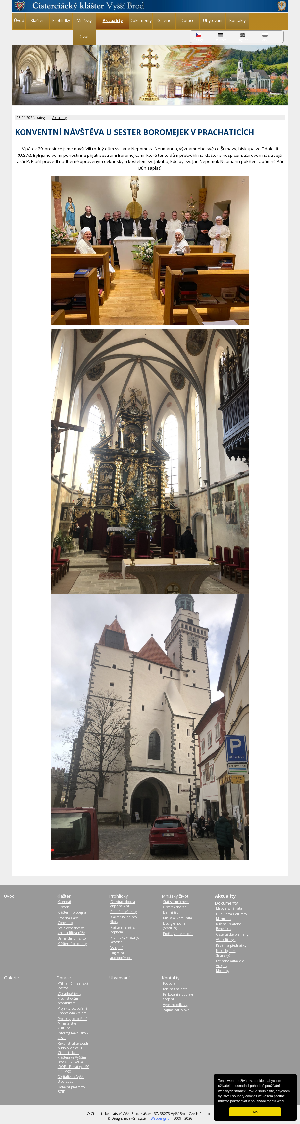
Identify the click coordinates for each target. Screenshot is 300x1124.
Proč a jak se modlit (178, 933)
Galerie (164, 20)
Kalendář (64, 901)
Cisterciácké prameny (232, 934)
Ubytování (212, 20)
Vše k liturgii (226, 939)
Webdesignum (162, 1118)
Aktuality (59, 117)
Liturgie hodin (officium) (174, 925)
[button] (288, 1101)
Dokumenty (141, 20)
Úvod (19, 20)
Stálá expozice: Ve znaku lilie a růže (71, 930)
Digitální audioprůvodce (121, 955)
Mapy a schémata (229, 908)
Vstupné (116, 947)
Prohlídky (61, 20)
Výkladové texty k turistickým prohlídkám (69, 998)
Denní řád (171, 912)
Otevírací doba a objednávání (122, 903)
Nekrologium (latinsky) (226, 953)
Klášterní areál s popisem (122, 929)
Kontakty (237, 20)
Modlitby (222, 970)
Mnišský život (84, 28)
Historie (64, 907)
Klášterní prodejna (72, 912)
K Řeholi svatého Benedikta (228, 926)
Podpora (169, 983)
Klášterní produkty (72, 943)
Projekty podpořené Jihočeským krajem (72, 1010)
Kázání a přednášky (231, 945)
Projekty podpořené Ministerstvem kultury (72, 1023)
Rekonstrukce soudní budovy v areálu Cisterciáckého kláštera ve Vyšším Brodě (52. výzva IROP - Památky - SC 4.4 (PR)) (74, 1057)
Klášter (37, 20)
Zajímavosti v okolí (177, 1010)
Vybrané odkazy (175, 1004)
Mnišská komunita (177, 918)
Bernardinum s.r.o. (72, 938)
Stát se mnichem (176, 901)
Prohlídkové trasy (123, 911)
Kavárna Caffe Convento (68, 920)
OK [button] (255, 1111)
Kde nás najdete (175, 989)
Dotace (188, 20)
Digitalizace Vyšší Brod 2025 (71, 1079)
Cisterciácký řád (175, 907)
